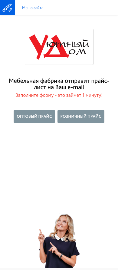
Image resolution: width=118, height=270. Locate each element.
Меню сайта (33, 8)
